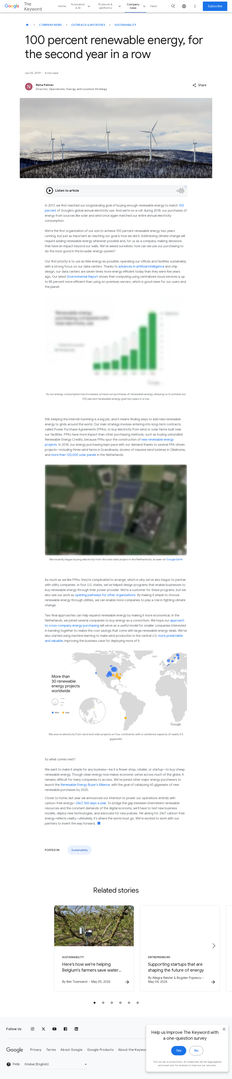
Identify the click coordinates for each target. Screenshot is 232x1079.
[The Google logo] (14, 1050)
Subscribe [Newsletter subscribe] (215, 6)
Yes (174, 1063)
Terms (51, 1050)
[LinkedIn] (76, 1029)
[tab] (94, 1003)
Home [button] (62, 6)
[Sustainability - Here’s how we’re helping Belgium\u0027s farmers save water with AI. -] (65, 949)
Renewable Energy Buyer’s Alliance (85, 785)
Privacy (36, 1050)
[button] (199, 85)
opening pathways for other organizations (105, 595)
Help (13, 1064)
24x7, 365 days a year (91, 803)
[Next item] (213, 946)
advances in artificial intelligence (141, 267)
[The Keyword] (27, 25)
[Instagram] (32, 1029)
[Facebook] (65, 1029)
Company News (50, 25)
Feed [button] (153, 6)
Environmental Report (82, 277)
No (192, 1063)
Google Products (100, 1050)
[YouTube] (54, 1029)
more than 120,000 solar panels (73, 455)
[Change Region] (56, 1064)
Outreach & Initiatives (88, 25)
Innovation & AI (81, 6)
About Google (71, 1050)
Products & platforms (110, 6)
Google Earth (174, 559)
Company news (137, 6)
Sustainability (125, 25)
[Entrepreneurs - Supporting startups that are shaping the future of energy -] (167, 949)
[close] (220, 1041)
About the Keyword (133, 1050)
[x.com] (43, 1029)
